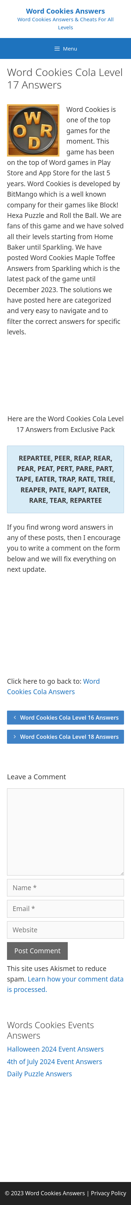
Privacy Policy (108, 1193)
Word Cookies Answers (65, 11)
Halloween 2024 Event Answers (55, 1049)
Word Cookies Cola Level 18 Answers (69, 737)
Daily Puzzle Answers (39, 1073)
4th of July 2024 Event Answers (54, 1061)
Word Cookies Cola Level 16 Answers (69, 717)
